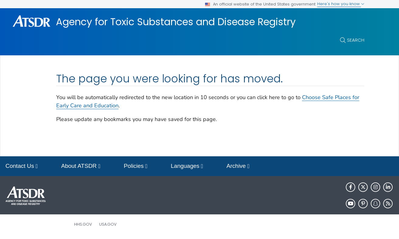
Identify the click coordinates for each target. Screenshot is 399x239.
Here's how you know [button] (340, 4)
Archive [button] (237, 166)
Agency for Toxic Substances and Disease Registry (176, 22)
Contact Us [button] (21, 166)
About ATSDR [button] (80, 166)
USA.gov (108, 224)
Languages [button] (187, 166)
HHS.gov (83, 224)
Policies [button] (135, 166)
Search (355, 40)
